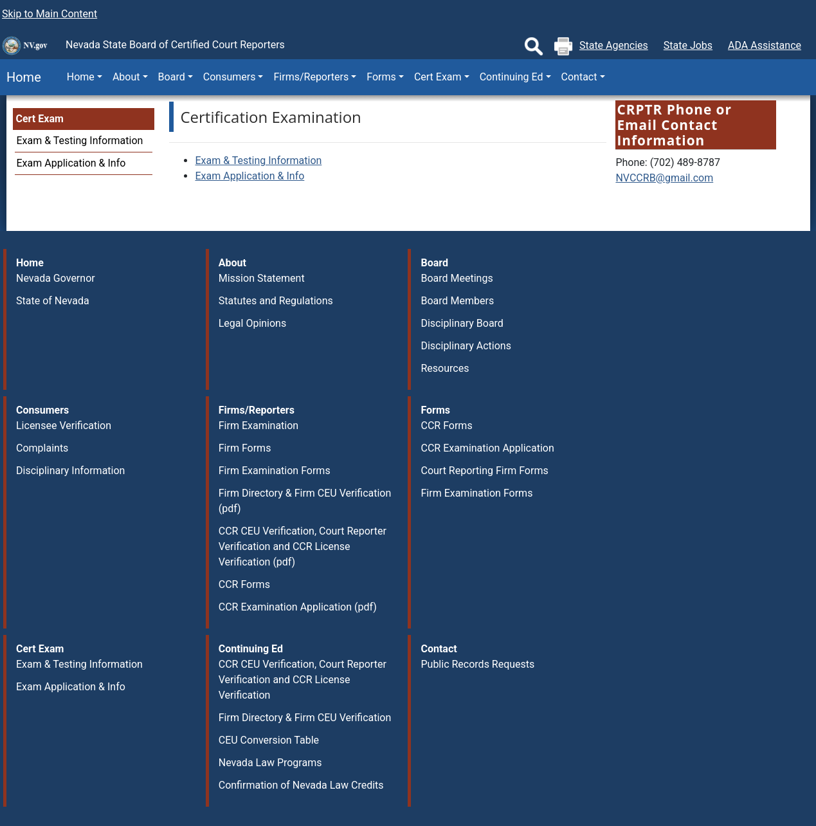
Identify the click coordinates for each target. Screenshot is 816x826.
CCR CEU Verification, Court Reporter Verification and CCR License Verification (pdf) (302, 546)
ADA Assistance (764, 45)
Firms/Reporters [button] (311, 77)
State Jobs (688, 45)
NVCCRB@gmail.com (664, 178)
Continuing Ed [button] (511, 77)
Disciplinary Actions (466, 346)
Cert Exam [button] (438, 77)
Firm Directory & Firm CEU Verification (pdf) (305, 501)
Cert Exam (40, 119)
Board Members (457, 301)
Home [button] (81, 77)
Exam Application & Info (71, 163)
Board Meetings (457, 278)
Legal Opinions (252, 323)
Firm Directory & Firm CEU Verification (305, 717)
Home (20, 77)
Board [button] (171, 77)
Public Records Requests (477, 664)
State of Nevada (52, 301)
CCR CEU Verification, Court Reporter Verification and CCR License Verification (302, 679)
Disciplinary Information (70, 470)
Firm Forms (245, 448)
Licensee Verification (63, 425)
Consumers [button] (229, 77)
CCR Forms (244, 584)
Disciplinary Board (462, 323)
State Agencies (613, 45)
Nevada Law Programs (270, 763)
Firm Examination (258, 425)
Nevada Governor (55, 278)
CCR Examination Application (487, 448)
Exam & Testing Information (80, 140)
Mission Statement (262, 278)
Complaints (42, 448)
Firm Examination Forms (275, 470)
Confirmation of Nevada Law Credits (301, 785)
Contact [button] (579, 77)
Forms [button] (381, 77)
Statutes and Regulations (276, 301)
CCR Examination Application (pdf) (298, 607)
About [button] (126, 77)
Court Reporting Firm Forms (484, 470)
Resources (445, 368)
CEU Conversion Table (269, 740)
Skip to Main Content (49, 14)
